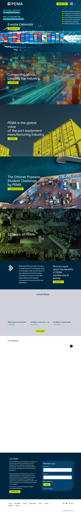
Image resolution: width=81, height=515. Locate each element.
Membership (58, 281)
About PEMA (17, 503)
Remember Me (48, 481)
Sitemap (11, 505)
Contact (17, 505)
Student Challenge (15, 188)
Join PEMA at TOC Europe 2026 (62, 322)
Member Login (62, 3)
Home (10, 503)
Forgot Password (48, 488)
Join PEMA (12, 138)
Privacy (25, 503)
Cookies (46, 503)
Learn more (13, 82)
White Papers (32, 503)
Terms (40, 503)
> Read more (11, 324)
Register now (13, 28)
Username (48, 466)
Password (48, 474)
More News (40, 331)
